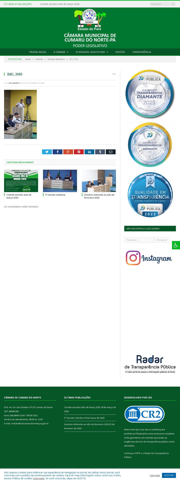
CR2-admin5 (13, 83)
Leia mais (39, 478)
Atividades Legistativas (90, 52)
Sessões (120, 52)
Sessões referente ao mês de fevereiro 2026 (99, 196)
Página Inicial (37, 52)
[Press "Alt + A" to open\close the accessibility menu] (176, 245)
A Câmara (59, 52)
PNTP (137, 453)
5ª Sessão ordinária (55, 194)
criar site (144, 429)
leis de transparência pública (153, 441)
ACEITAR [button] (169, 475)
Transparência (141, 52)
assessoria (158, 433)
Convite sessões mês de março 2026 (59, 4)
